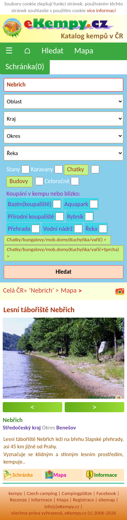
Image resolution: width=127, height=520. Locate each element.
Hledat (52, 50)
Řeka (92, 228)
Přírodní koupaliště (31, 216)
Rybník (75, 216)
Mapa (83, 50)
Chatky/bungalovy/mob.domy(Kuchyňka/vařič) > (56, 240)
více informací (101, 10)
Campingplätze (77, 493)
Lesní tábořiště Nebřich (39, 309)
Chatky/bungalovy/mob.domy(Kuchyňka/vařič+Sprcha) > (63, 252)
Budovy (18, 181)
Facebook (106, 493)
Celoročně (57, 181)
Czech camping (42, 493)
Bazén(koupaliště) (29, 204)
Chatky (75, 169)
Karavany (42, 169)
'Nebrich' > (44, 290)
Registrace (83, 500)
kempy (15, 493)
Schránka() (24, 66)
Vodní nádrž (57, 228)
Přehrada (19, 228)
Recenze (18, 500)
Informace (41, 500)
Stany (13, 169)
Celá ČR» (15, 290)
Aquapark (76, 204)
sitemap (106, 500)
